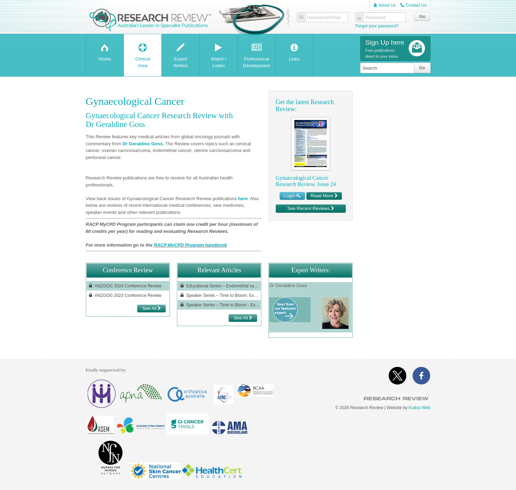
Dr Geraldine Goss (142, 143)
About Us (384, 5)
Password (375, 17)
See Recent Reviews (310, 208)
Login (292, 195)
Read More (324, 195)
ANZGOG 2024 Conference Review (124, 285)
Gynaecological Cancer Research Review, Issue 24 (306, 181)
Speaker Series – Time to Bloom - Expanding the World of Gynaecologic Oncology (219, 304)
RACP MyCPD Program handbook (190, 245)
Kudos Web (420, 407)
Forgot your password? (377, 26)
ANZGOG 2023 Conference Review (124, 295)
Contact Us (413, 5)
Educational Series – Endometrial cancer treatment (219, 285)
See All (151, 308)
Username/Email (324, 17)
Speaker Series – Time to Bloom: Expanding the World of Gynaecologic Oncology (219, 295)
